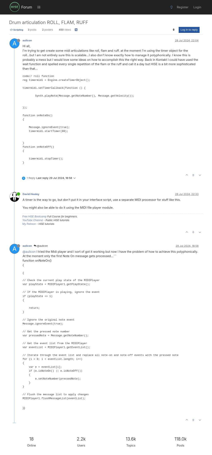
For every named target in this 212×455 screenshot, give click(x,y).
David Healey (31, 194)
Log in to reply (189, 29)
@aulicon (41, 245)
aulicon (27, 40)
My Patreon (29, 223)
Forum (26, 7)
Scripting (16, 29)
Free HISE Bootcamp (34, 216)
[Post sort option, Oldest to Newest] (173, 30)
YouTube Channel (32, 220)
